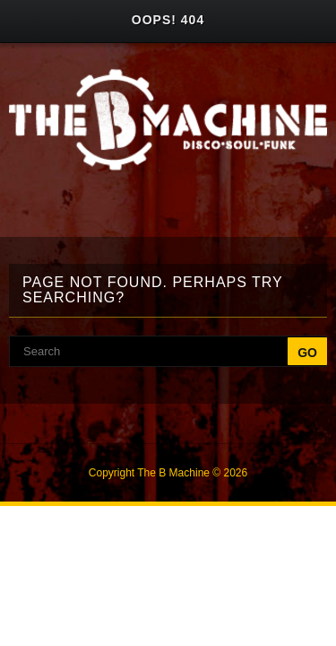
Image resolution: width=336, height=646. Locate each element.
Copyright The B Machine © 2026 (168, 473)
